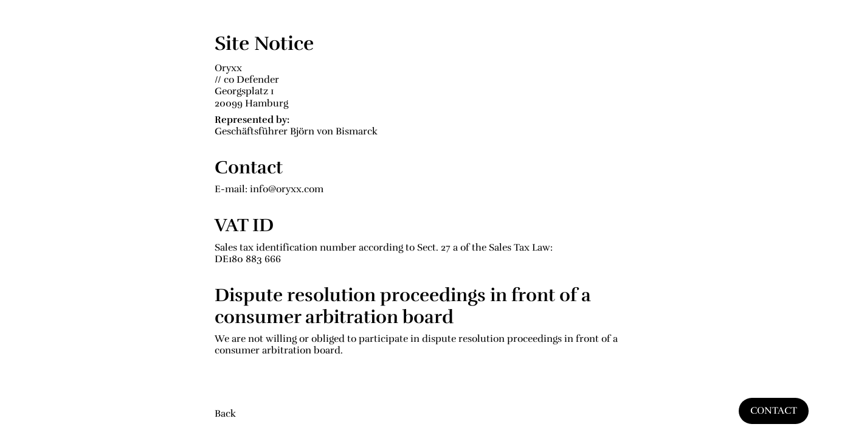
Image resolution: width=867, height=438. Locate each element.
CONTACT (773, 411)
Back (225, 414)
